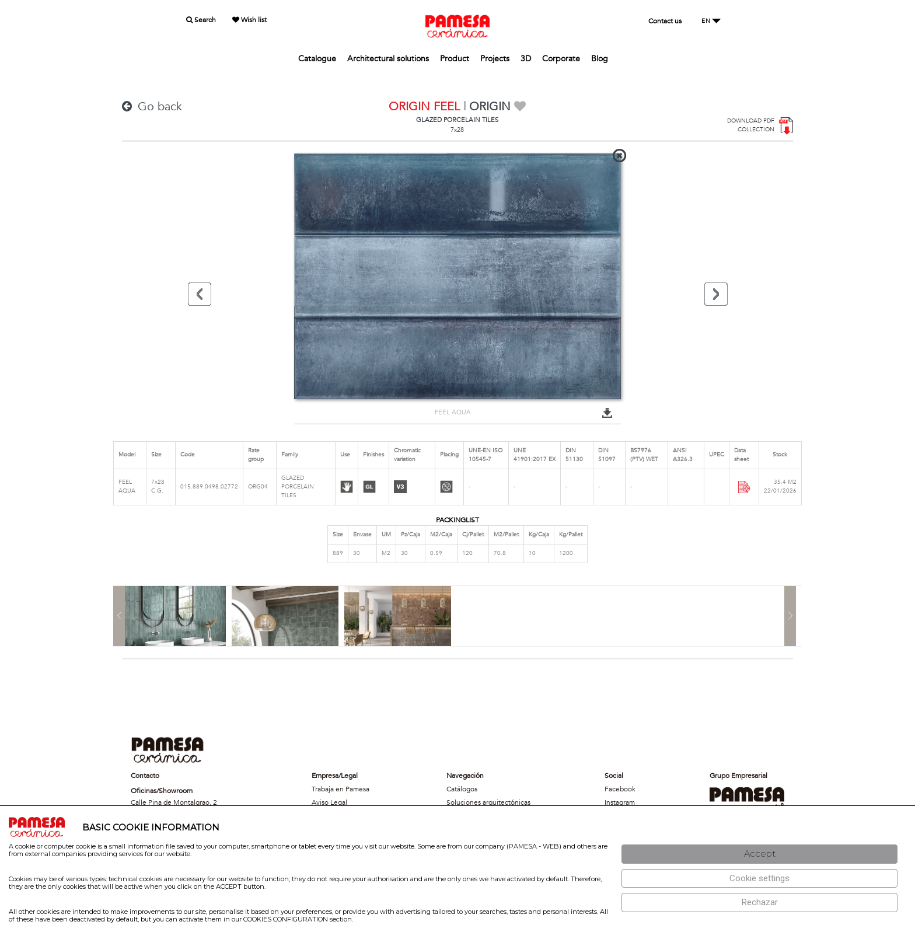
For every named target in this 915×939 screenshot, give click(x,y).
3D (526, 58)
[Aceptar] (759, 854)
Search (201, 20)
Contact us (665, 21)
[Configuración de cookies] (759, 878)
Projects (494, 58)
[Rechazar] (759, 902)
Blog (599, 58)
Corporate (561, 58)
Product (454, 58)
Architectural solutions (388, 58)
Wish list (249, 20)
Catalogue (317, 58)
